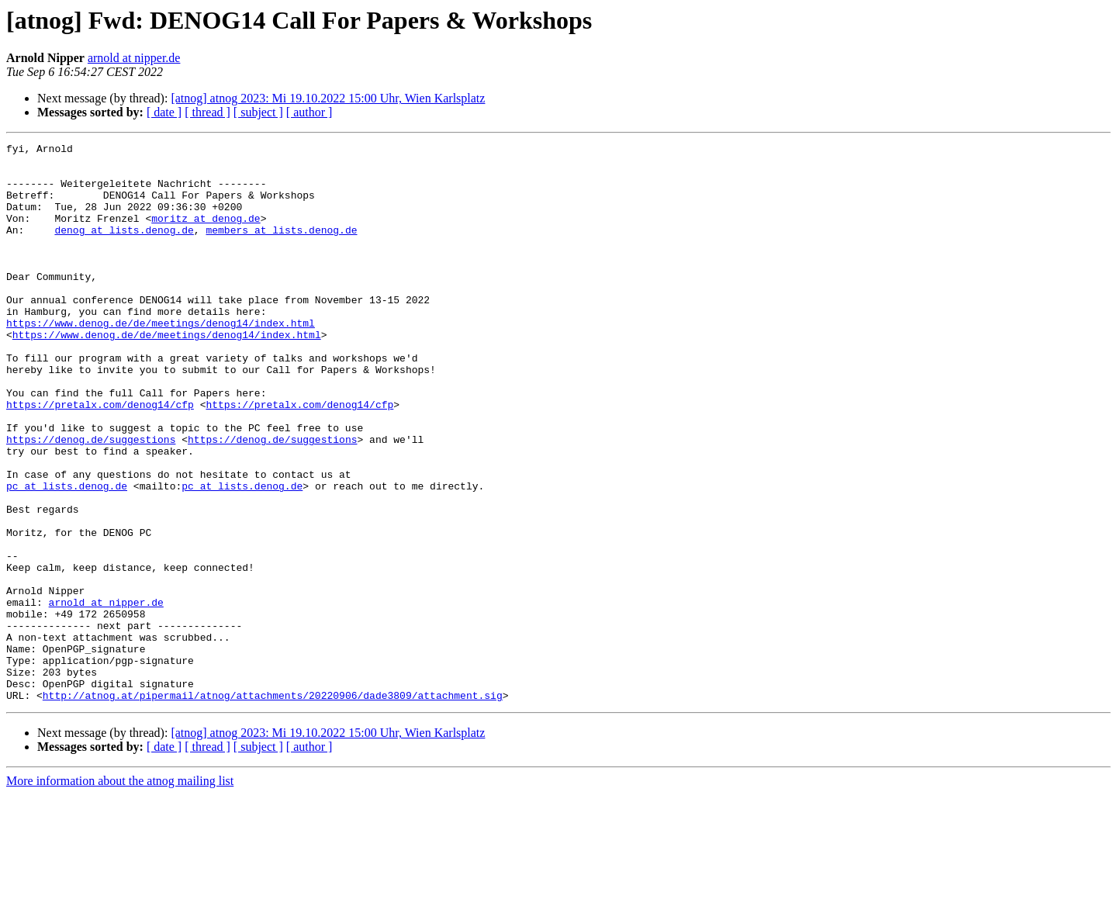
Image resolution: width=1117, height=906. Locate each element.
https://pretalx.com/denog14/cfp (100, 458)
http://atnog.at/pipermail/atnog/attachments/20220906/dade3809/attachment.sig (273, 807)
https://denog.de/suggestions (90, 500)
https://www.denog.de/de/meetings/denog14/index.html (160, 360)
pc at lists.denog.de (66, 555)
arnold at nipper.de (134, 57)
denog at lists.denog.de (123, 248)
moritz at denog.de (205, 234)
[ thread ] (207, 112)
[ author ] (309, 112)
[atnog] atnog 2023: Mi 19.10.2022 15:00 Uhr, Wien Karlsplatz (328, 98)
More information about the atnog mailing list (119, 892)
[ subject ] (258, 112)
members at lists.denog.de (281, 248)
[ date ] (164, 112)
